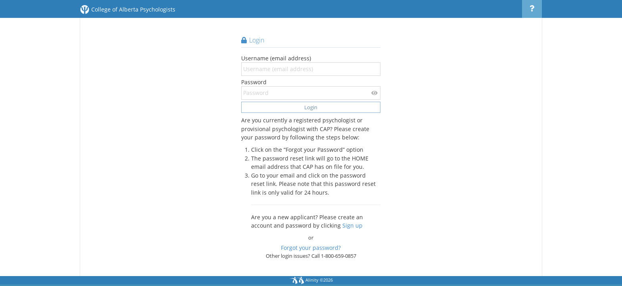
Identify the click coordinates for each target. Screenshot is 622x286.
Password (310, 89)
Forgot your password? (311, 247)
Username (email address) (310, 65)
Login (310, 107)
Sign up (352, 225)
